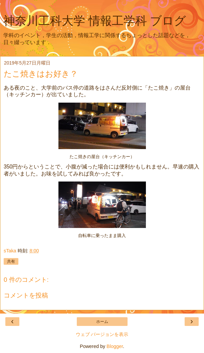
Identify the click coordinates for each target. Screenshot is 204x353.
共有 (11, 261)
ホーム (102, 321)
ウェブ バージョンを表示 (102, 334)
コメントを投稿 (26, 295)
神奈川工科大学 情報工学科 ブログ (94, 20)
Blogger (115, 346)
